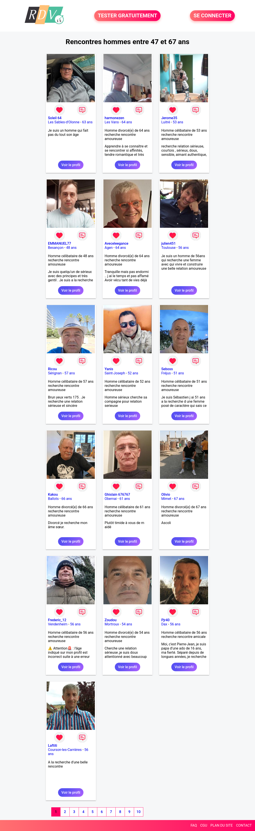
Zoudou (111, 620)
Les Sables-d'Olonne (64, 122)
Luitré (165, 122)
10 (138, 812)
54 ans (127, 624)
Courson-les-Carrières (65, 750)
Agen (109, 248)
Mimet (166, 499)
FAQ (194, 825)
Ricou (52, 369)
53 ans (178, 122)
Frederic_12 (57, 620)
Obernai (111, 499)
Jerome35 (169, 118)
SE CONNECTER (212, 16)
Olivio (165, 494)
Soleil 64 (55, 118)
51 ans (179, 373)
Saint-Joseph (115, 373)
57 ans (69, 373)
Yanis (109, 369)
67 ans (179, 499)
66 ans (66, 499)
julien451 (168, 243)
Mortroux (112, 624)
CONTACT (244, 825)
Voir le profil (70, 165)
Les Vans (112, 122)
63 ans (87, 122)
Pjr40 (165, 620)
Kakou (53, 494)
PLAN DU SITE (222, 825)
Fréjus (166, 373)
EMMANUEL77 (59, 243)
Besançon (56, 248)
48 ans (71, 248)
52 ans (133, 373)
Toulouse (168, 248)
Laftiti (52, 745)
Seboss (167, 369)
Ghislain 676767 (117, 494)
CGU (203, 825)
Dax (164, 624)
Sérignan (55, 373)
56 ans (183, 248)
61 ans (124, 499)
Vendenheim (57, 624)
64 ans (127, 122)
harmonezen (114, 118)
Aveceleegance (116, 243)
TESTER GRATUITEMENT (127, 16)
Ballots (53, 499)
